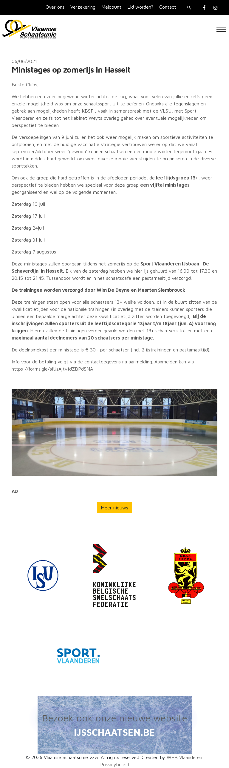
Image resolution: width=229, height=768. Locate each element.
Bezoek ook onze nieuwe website (114, 718)
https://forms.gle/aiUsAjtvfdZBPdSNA (52, 368)
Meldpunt (111, 7)
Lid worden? (140, 7)
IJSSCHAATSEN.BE (114, 732)
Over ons (55, 7)
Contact (167, 7)
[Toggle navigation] (221, 29)
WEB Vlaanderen (184, 757)
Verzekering (82, 7)
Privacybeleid (114, 764)
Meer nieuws (114, 507)
